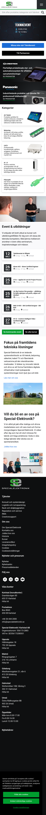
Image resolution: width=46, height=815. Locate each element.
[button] (41, 4)
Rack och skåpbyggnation (13, 508)
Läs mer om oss (11, 378)
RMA (4, 514)
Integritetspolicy (9, 545)
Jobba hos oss (10, 446)
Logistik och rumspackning (14, 505)
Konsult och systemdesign (13, 502)
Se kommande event (12, 332)
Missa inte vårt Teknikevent (23, 45)
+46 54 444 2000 (9, 619)
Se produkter (9, 76)
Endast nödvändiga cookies (21, 801)
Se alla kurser (31, 332)
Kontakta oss (7, 530)
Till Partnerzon (23, 53)
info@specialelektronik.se (13, 622)
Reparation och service (12, 511)
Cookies (5, 548)
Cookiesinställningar (11, 551)
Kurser (5, 539)
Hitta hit (5, 601)
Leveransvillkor (8, 542)
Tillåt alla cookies (21, 794)
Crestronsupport (9, 517)
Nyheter (5, 561)
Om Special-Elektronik (11, 527)
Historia (5, 536)
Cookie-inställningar (21, 807)
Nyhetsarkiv (7, 564)
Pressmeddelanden (10, 567)
